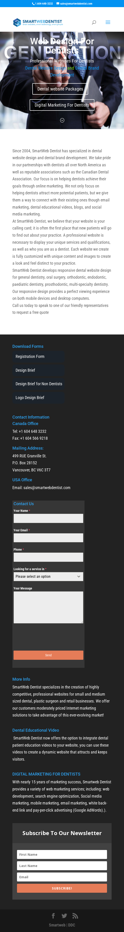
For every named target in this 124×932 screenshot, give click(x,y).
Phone (19, 549)
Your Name (22, 511)
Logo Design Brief (30, 397)
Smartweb (57, 925)
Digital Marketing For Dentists (62, 105)
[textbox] (44, 576)
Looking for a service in (30, 569)
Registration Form (30, 356)
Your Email (22, 530)
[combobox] (48, 576)
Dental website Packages (60, 89)
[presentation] (48, 637)
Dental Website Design (46, 68)
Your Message (23, 588)
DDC (71, 925)
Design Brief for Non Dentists (39, 383)
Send (48, 655)
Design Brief (25, 370)
